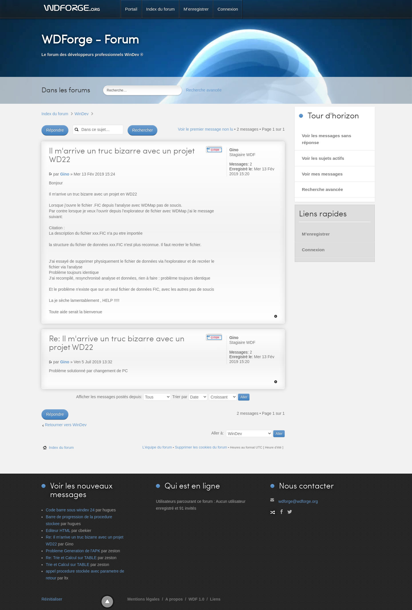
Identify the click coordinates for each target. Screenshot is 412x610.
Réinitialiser (51, 599)
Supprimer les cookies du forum (201, 447)
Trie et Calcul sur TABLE (67, 564)
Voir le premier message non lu (205, 129)
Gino (64, 174)
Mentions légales (143, 599)
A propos (174, 599)
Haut (275, 316)
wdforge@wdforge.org (298, 501)
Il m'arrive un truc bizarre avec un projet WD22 (117, 342)
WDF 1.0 (196, 599)
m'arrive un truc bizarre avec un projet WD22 (122, 154)
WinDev (81, 113)
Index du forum (54, 113)
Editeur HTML (58, 530)
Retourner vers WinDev (66, 424)
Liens (215, 599)
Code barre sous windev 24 (70, 510)
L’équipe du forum (157, 447)
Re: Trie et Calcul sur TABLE (71, 557)
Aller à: (217, 433)
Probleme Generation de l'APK (73, 551)
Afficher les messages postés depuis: (123, 396)
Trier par (189, 396)
